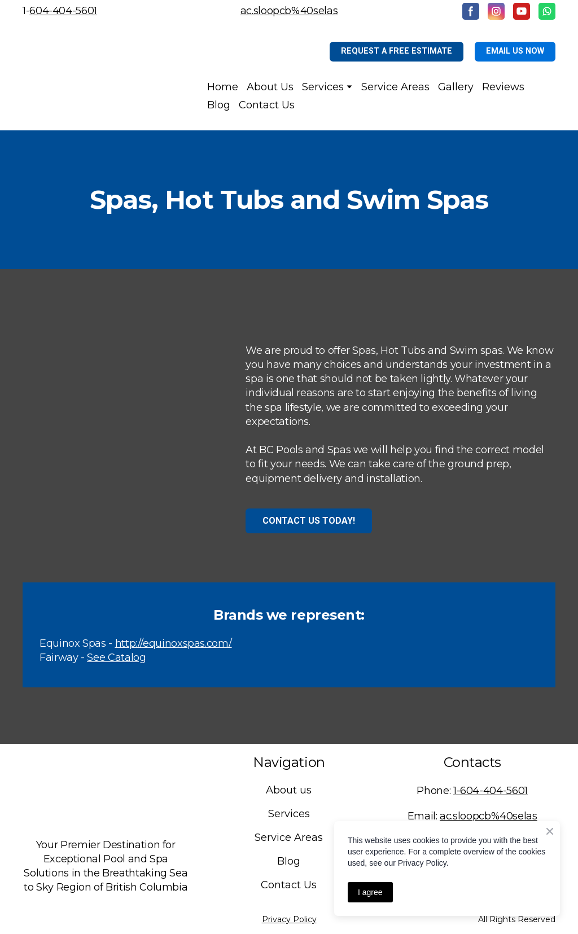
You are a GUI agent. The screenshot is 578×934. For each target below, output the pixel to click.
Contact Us (267, 105)
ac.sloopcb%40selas (289, 11)
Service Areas (395, 87)
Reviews (503, 87)
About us (289, 790)
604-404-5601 (63, 11)
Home (222, 87)
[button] (470, 11)
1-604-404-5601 (490, 790)
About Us (270, 87)
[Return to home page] (98, 76)
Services (323, 87)
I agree (370, 892)
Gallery (456, 87)
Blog (218, 105)
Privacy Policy (289, 919)
